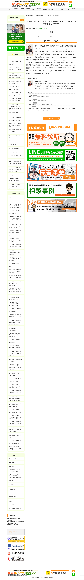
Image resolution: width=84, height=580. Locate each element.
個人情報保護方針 (12, 504)
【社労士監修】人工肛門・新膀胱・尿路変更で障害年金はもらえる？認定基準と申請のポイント (15, 304)
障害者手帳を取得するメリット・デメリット (15, 174)
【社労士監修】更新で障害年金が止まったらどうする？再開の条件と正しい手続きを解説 (15, 316)
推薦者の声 (11, 480)
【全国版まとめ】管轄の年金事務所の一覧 (15, 156)
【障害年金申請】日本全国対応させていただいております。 (15, 470)
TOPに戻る (54, 118)
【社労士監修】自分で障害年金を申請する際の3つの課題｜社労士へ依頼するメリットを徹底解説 (15, 75)
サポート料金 (56, 9)
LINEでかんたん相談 (12, 144)
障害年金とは (16, 9)
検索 (22, 20)
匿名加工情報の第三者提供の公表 (15, 508)
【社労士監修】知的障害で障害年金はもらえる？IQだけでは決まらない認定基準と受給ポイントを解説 (15, 233)
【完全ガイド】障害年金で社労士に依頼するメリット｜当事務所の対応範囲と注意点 (15, 69)
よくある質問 (34, 95)
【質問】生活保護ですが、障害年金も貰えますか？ (37, 100)
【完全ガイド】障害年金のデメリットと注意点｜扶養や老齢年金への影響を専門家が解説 (15, 169)
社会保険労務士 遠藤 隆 (41, 28)
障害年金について (27, 9)
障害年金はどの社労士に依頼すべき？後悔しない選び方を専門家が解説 (15, 125)
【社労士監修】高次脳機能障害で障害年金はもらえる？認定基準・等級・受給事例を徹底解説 (15, 322)
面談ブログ (11, 140)
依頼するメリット (74, 9)
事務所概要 (50, 9)
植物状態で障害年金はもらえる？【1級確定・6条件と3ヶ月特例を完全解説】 (15, 448)
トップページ (11, 58)
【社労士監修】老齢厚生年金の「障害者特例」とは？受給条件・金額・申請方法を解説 (15, 386)
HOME (10, 9)
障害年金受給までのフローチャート (15, 113)
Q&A (68, 9)
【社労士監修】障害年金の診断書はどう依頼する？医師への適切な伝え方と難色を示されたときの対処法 (15, 107)
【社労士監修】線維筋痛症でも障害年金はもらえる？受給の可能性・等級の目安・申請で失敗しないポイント (15, 291)
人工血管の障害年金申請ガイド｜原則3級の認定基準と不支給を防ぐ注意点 (15, 265)
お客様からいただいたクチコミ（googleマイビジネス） (14, 488)
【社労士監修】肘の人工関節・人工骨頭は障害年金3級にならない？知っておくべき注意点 (15, 186)
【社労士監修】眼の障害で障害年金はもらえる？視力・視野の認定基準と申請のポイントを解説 (15, 423)
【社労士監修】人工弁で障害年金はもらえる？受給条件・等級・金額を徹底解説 (15, 259)
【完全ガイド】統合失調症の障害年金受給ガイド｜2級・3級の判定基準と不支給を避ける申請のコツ (15, 206)
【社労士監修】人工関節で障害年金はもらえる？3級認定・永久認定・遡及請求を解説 (15, 246)
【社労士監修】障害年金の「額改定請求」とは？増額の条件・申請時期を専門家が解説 (15, 353)
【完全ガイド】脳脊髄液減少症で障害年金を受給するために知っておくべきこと (15, 347)
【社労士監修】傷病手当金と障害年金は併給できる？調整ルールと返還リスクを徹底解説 (15, 404)
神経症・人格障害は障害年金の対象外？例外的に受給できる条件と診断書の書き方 (15, 271)
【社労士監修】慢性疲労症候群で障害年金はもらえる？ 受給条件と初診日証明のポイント (15, 341)
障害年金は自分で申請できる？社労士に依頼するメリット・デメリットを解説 (15, 131)
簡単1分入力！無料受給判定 (14, 148)
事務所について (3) (12, 458)
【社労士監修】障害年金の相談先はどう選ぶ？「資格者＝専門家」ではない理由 (15, 100)
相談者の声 (11, 492)
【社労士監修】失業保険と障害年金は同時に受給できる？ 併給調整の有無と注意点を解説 (15, 392)
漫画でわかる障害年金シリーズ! (15, 152)
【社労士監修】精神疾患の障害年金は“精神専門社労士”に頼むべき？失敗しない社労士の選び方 (15, 180)
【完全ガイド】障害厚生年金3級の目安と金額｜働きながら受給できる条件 (15, 435)
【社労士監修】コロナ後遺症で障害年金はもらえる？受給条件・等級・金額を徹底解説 (15, 310)
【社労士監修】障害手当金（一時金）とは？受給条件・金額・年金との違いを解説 (15, 373)
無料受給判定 (39, 9)
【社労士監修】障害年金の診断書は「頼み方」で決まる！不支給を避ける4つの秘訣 (15, 94)
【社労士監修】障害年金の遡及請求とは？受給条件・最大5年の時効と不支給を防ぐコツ (15, 359)
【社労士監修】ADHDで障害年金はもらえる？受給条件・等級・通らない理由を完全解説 (15, 226)
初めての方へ (22, 9)
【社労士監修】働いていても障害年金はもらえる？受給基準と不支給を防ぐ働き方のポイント (15, 81)
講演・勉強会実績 (12, 496)
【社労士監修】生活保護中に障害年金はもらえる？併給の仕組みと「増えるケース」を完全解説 (15, 398)
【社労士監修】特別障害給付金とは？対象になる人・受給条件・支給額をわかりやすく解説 (15, 417)
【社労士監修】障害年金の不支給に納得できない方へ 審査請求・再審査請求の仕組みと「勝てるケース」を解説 (15, 367)
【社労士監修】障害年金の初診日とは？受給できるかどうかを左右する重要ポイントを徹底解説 (15, 119)
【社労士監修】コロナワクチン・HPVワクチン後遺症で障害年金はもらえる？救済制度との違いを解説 (15, 162)
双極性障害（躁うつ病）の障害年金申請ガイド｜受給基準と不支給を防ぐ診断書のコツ (15, 277)
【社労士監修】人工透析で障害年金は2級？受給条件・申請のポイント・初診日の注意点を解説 (15, 240)
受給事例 (33, 9)
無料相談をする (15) (12, 462)
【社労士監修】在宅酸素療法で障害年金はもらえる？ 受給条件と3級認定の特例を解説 (15, 442)
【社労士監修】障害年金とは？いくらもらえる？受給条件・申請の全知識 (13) (15, 63)
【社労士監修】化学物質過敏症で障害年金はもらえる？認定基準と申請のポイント (15, 335)
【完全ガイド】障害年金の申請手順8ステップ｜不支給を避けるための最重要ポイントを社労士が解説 (15, 476)
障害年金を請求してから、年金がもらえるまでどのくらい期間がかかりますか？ (48, 15)
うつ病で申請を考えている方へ (14, 200)
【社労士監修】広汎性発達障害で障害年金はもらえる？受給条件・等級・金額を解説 (15, 212)
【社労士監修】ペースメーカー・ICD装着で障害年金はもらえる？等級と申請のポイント (15, 252)
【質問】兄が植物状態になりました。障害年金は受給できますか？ (40, 104)
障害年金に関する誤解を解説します (15, 136)
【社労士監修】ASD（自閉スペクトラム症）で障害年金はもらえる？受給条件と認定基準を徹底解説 (15, 219)
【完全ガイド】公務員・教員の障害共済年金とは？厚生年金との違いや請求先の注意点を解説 (15, 380)
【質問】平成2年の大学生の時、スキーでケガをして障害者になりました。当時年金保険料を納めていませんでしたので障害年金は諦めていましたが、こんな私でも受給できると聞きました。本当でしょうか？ (51, 109)
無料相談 (45, 9)
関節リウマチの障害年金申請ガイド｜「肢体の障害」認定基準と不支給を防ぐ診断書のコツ (15, 297)
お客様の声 (62, 9)
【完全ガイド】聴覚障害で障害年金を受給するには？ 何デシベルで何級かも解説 (15, 328)
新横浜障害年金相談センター (30, 15)
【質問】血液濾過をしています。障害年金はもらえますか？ (39, 96)
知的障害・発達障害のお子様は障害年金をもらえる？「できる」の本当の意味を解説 (15, 429)
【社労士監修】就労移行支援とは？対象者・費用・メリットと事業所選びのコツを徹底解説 (15, 88)
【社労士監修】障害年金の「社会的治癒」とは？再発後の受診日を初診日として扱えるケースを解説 (15, 411)
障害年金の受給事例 (12, 197)
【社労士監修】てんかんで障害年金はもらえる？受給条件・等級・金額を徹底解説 (15, 283)
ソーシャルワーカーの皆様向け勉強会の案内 (15, 500)
